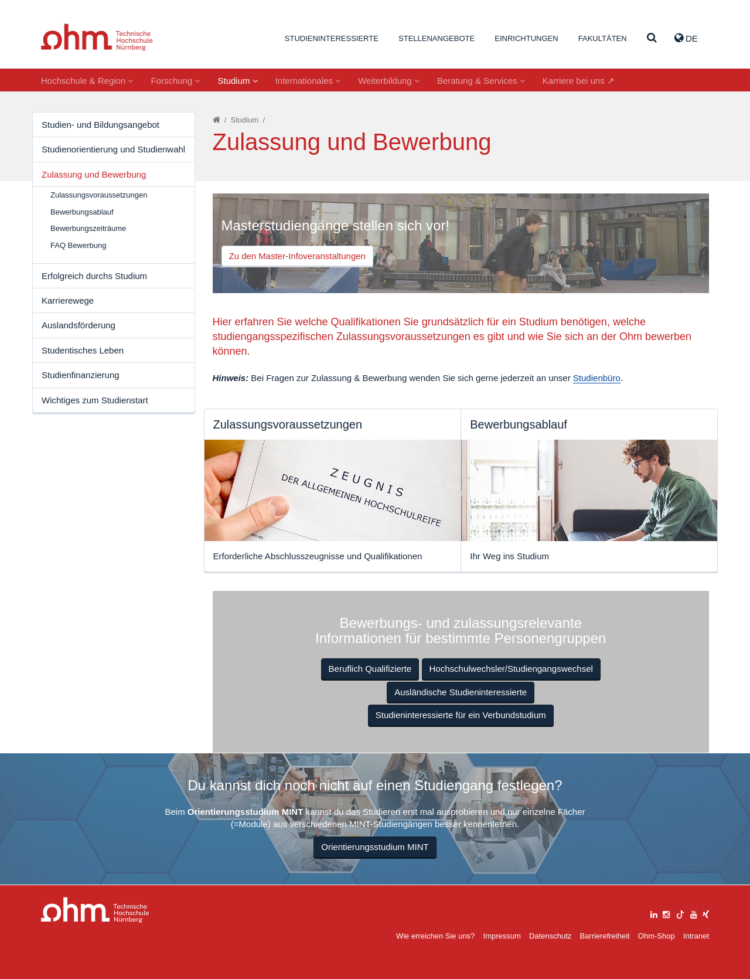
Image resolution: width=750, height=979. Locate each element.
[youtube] (693, 913)
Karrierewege (68, 300)
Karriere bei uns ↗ (579, 81)
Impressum (502, 936)
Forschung (175, 81)
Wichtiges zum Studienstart (95, 400)
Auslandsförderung (78, 325)
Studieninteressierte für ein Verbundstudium (461, 715)
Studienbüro (597, 378)
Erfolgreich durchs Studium (94, 276)
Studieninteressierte (332, 38)
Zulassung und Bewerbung (94, 174)
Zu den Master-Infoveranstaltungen (297, 256)
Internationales (308, 81)
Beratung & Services (481, 81)
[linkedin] (653, 913)
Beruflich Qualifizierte (370, 669)
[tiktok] (680, 913)
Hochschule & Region (87, 81)
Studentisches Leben (83, 350)
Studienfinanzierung (81, 375)
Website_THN (97, 37)
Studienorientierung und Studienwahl (113, 149)
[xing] (706, 913)
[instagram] (666, 913)
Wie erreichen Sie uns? (435, 936)
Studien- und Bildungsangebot (100, 125)
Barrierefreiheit (604, 936)
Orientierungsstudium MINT (374, 847)
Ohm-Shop (656, 936)
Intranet (696, 936)
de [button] (686, 38)
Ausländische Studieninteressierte (460, 692)
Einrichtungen (526, 38)
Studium (237, 81)
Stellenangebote (436, 38)
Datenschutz (550, 936)
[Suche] (652, 38)
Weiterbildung (389, 81)
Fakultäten (602, 38)
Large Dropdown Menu (95, 910)
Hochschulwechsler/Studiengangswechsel (511, 669)
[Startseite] (216, 119)
